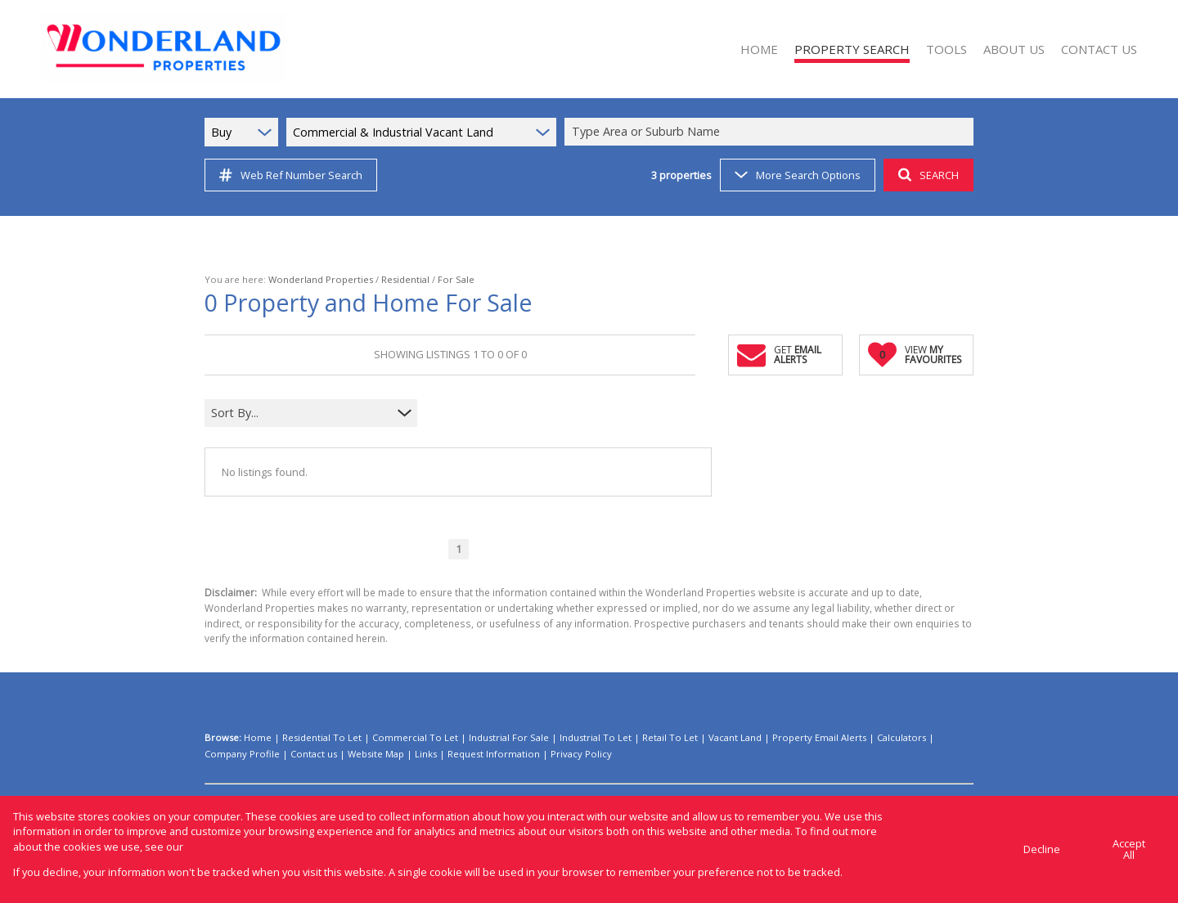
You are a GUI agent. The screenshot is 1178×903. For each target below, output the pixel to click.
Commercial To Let (415, 737)
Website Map (376, 754)
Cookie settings (951, 849)
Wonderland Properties (320, 279)
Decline (1041, 849)
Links (426, 754)
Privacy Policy (581, 754)
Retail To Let (670, 737)
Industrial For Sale (509, 737)
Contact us (313, 754)
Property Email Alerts (819, 737)
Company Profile (242, 754)
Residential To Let (322, 737)
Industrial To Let (596, 737)
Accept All (1129, 849)
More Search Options (798, 175)
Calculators (901, 737)
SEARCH (928, 175)
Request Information (493, 754)
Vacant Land (735, 737)
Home (258, 737)
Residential (405, 279)
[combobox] (771, 132)
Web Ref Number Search (290, 175)
